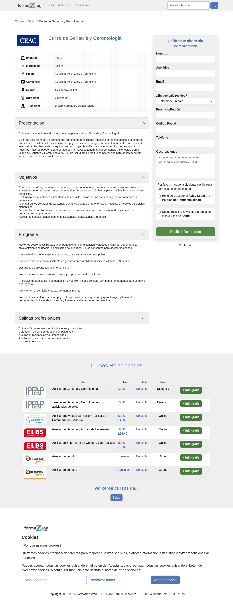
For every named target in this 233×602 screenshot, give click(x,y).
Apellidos (162, 67)
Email (160, 81)
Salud (116, 497)
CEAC (59, 57)
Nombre (161, 53)
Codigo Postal (166, 123)
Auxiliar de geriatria (64, 456)
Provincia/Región (168, 109)
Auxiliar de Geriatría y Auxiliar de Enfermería (81, 429)
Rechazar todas (102, 580)
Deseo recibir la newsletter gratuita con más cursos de (187, 214)
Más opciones (36, 580)
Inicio (52, 5)
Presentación (31, 123)
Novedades (82, 5)
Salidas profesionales (39, 318)
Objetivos (28, 177)
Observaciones (166, 151)
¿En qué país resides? (171, 95)
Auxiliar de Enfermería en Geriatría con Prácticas (84, 442)
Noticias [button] (63, 5)
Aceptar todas (165, 580)
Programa (28, 234)
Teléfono (162, 137)
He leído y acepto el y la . (186, 197)
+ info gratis (191, 390)
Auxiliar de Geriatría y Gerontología (75, 388)
